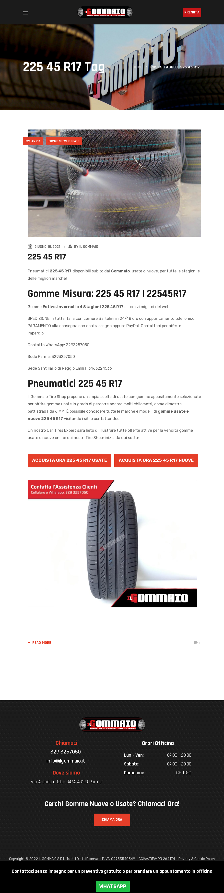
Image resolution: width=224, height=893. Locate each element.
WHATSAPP (112, 886)
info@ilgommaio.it (66, 761)
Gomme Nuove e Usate (64, 141)
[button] (112, 820)
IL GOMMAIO (89, 246)
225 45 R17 (33, 141)
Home (137, 67)
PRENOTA (192, 12)
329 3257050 (66, 752)
